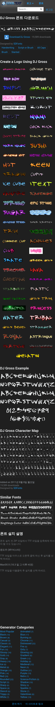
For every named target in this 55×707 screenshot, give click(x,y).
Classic (5, 643)
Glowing (26, 652)
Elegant (6, 646)
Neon (24, 667)
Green (25, 658)
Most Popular (7, 631)
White (4, 697)
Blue (24, 634)
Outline (26, 670)
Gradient (26, 655)
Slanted (15, 52)
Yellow (25, 697)
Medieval (27, 664)
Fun (4, 649)
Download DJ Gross (17, 37)
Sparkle (25, 688)
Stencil (5, 691)
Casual (5, 640)
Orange (6, 670)
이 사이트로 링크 (34, 703)
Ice (3, 664)
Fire (23, 646)
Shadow (26, 682)
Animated (26, 631)
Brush (5, 52)
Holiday (25, 661)
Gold (4, 655)
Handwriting (8, 47)
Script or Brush (25, 47)
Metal (4, 667)
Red (4, 676)
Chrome (26, 640)
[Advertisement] (27, 598)
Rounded (6, 679)
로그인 (49, 9)
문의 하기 (17, 703)
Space (5, 688)
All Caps (41, 47)
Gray (4, 658)
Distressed (27, 643)
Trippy (5, 694)
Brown (5, 637)
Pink (4, 673)
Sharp (4, 685)
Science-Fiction (29, 679)
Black (5, 634)
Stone (24, 691)
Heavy (5, 661)
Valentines (27, 694)
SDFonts (17, 43)
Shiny (24, 685)
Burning (25, 637)
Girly (24, 649)
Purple (25, 673)
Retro (24, 676)
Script (4, 682)
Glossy (5, 652)
